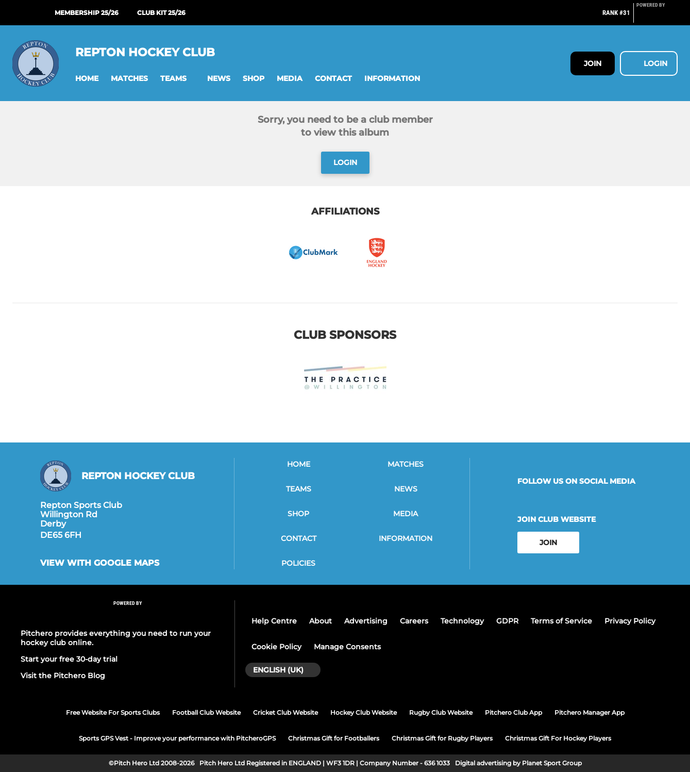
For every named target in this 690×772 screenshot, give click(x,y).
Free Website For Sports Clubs (113, 712)
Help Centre (274, 621)
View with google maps (99, 563)
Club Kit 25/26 (161, 13)
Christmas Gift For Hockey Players (558, 738)
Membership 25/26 (87, 13)
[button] (87, 79)
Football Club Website (206, 712)
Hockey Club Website (363, 712)
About (320, 621)
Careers (414, 621)
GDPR (507, 621)
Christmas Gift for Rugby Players (442, 738)
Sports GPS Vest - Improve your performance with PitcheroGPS (177, 738)
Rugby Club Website (441, 712)
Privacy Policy (629, 621)
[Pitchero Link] (657, 17)
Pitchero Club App (513, 712)
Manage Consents (347, 646)
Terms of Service (561, 621)
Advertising (366, 621)
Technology (462, 621)
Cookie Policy (276, 646)
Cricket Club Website (285, 712)
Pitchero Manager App (589, 712)
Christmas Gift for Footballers (333, 738)
